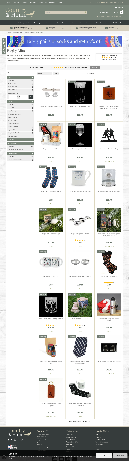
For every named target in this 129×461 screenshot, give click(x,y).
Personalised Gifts (72, 442)
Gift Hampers (70, 439)
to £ (18, 97)
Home (8, 2)
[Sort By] (44, 73)
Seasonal (69, 444)
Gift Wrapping (20, 143)
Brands (20, 102)
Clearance (69, 449)
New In (99, 23)
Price (20, 77)
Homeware (69, 435)
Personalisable (20, 153)
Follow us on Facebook (4, 39)
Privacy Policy (100, 439)
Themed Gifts (70, 447)
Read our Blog (4, 46)
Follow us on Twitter (4, 42)
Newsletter (99, 444)
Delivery (98, 435)
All (32, 80)
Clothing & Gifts (71, 437)
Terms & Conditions (102, 442)
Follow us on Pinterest (4, 49)
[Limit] (56, 73)
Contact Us (43, 2)
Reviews (52, 2)
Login (60, 2)
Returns (98, 437)
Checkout (104, 12)
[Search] (64, 12)
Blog (97, 449)
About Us (98, 447)
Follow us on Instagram (4, 52)
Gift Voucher (118, 23)
